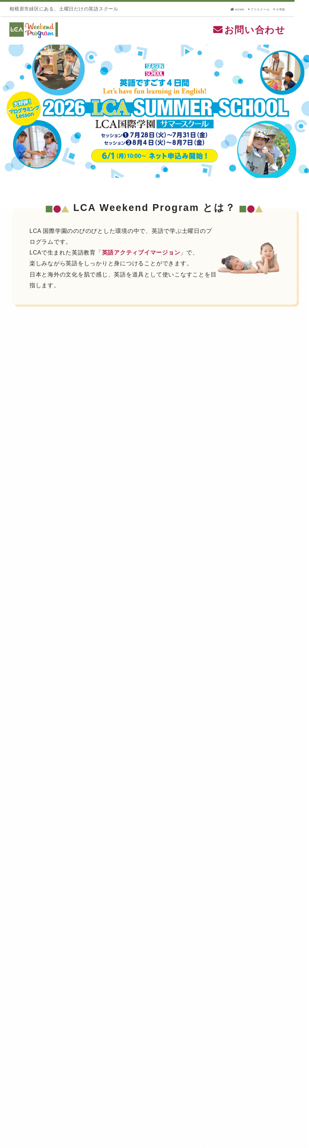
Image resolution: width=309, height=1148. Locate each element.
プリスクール (257, 9)
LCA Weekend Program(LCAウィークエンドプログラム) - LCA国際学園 (83, 35)
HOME (222, 9)
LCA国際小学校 (236, 1096)
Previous (9, 122)
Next (299, 122)
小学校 (290, 9)
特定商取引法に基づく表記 (41, 1102)
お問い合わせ (263, 35)
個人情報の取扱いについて (41, 1111)
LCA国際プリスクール (139, 1096)
